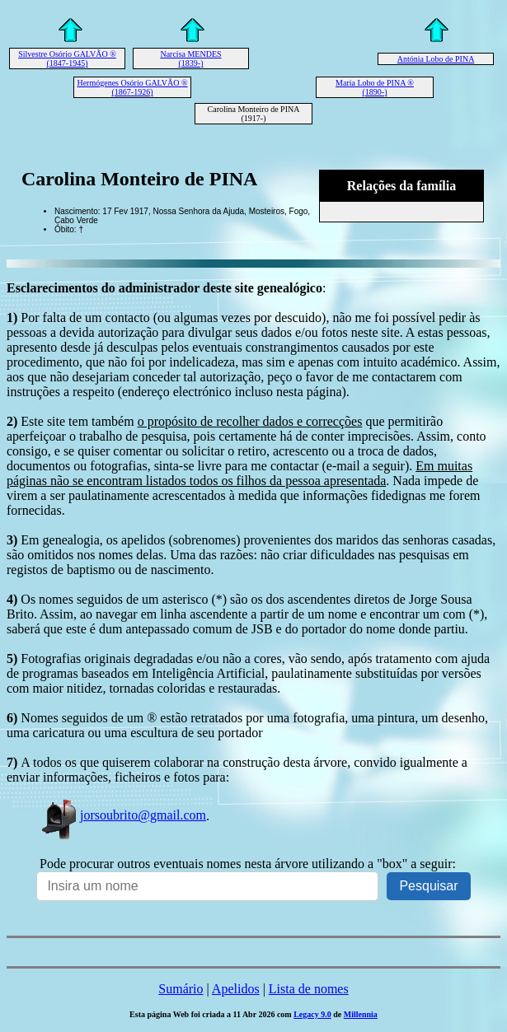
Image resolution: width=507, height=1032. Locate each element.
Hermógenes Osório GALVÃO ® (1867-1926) (132, 87)
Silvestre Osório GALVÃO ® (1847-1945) (67, 58)
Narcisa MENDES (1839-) (190, 58)
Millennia (361, 1014)
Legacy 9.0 (312, 1014)
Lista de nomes (309, 989)
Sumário (180, 989)
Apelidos (236, 989)
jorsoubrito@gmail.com (123, 815)
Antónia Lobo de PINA (436, 58)
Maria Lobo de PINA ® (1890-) (375, 87)
